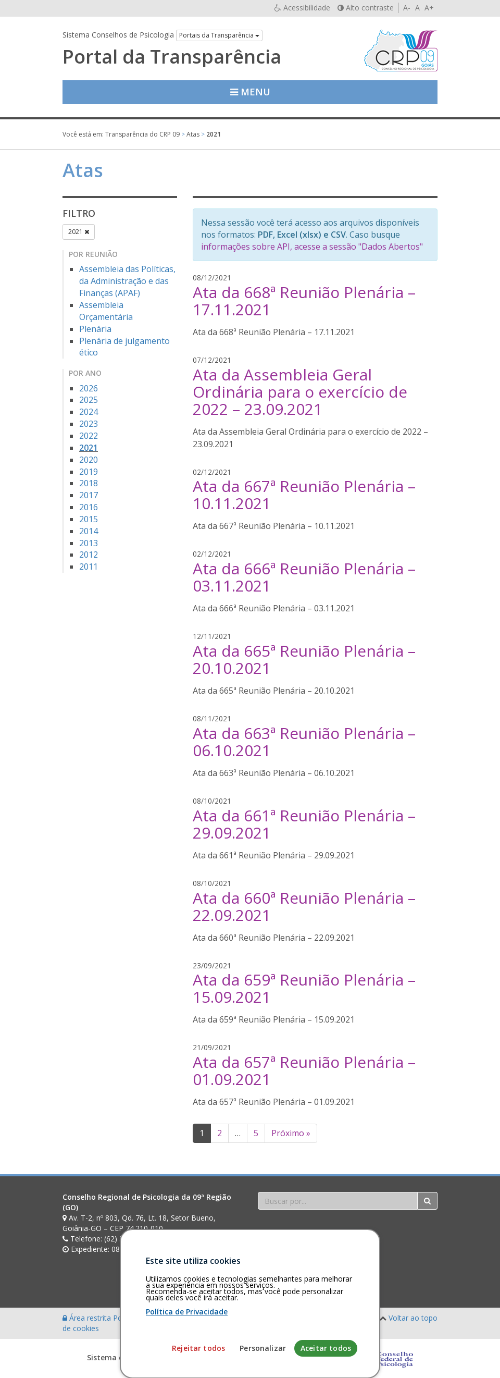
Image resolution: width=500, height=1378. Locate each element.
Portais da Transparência (219, 35)
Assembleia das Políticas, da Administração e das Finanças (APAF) (127, 281)
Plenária (95, 329)
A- (406, 8)
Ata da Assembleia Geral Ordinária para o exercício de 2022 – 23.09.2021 (300, 392)
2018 (88, 483)
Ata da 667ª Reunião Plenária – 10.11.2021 (304, 494)
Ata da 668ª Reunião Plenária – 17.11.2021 (304, 300)
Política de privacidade (151, 1318)
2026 (88, 388)
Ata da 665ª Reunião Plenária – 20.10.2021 (304, 659)
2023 (88, 423)
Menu (250, 91)
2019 (88, 471)
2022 (88, 435)
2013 (88, 543)
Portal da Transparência (172, 56)
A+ (429, 8)
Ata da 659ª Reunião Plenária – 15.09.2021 (304, 988)
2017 (88, 495)
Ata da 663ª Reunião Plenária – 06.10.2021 (304, 741)
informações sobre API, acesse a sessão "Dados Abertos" (312, 246)
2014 (88, 531)
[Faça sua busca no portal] (338, 1201)
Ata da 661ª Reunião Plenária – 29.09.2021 (304, 824)
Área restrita (88, 1318)
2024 (88, 411)
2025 (88, 399)
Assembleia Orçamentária (106, 311)
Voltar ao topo (413, 1318)
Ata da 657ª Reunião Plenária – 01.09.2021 (304, 1070)
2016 (88, 507)
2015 (88, 519)
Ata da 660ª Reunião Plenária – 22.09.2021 (304, 906)
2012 (88, 554)
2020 (88, 459)
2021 (78, 231)
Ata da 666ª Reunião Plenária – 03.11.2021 (304, 577)
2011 (88, 566)
